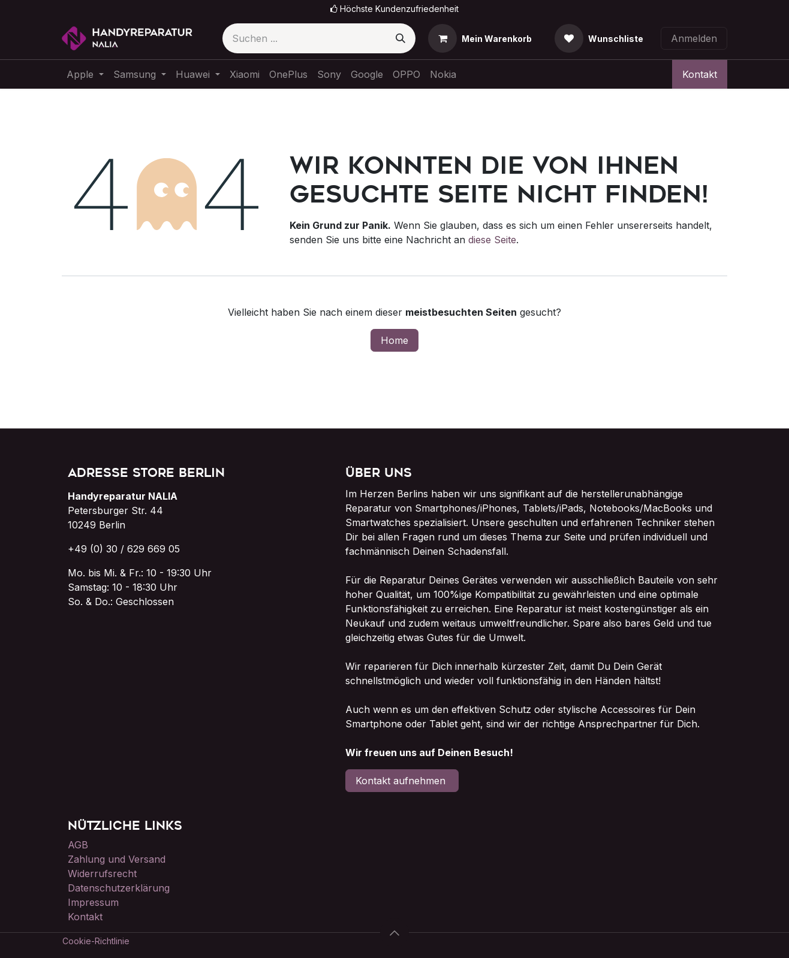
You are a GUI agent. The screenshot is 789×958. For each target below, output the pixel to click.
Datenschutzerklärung (119, 888)
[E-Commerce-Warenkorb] (480, 38)
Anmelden (694, 38)
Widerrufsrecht (102, 874)
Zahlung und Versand (116, 859)
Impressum (93, 902)
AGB (78, 845)
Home (394, 340)
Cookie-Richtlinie (96, 941)
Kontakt (699, 74)
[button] (394, 932)
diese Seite (492, 240)
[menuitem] (85, 74)
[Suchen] (400, 38)
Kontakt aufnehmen (402, 781)
